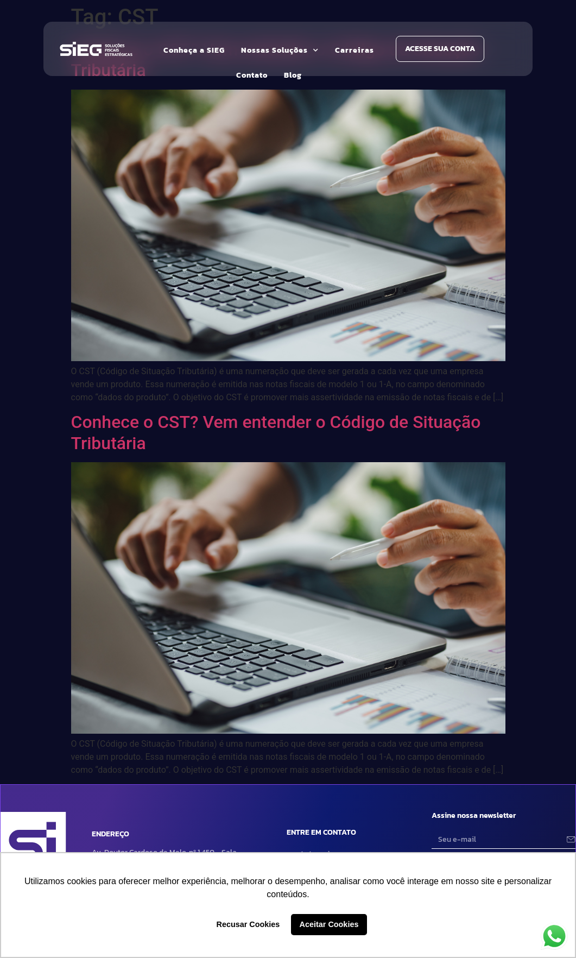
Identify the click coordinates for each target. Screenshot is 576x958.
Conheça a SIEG (194, 50)
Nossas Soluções (280, 50)
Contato (252, 75)
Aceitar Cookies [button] (329, 924)
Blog (293, 75)
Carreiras (354, 50)
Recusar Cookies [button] (248, 924)
